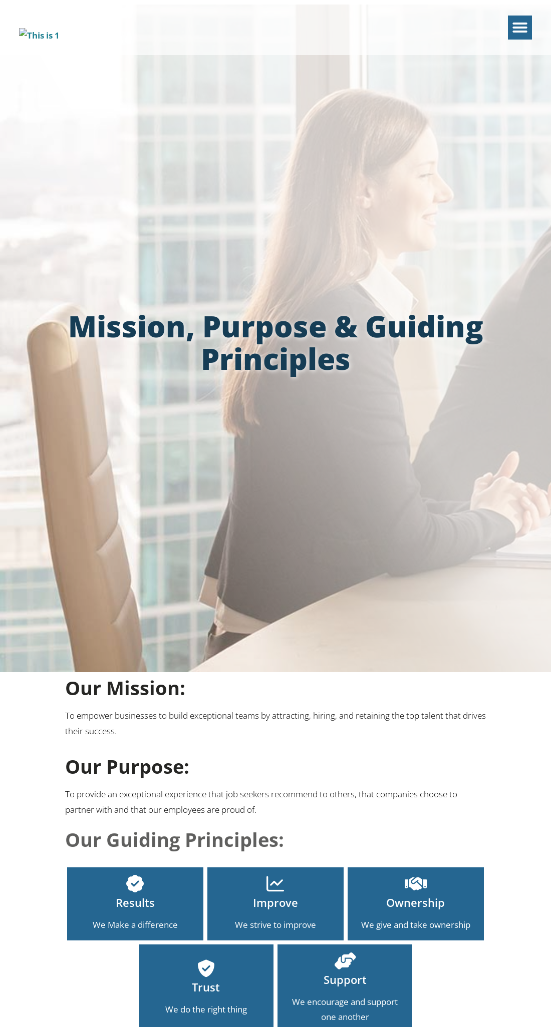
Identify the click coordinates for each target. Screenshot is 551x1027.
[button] (520, 22)
